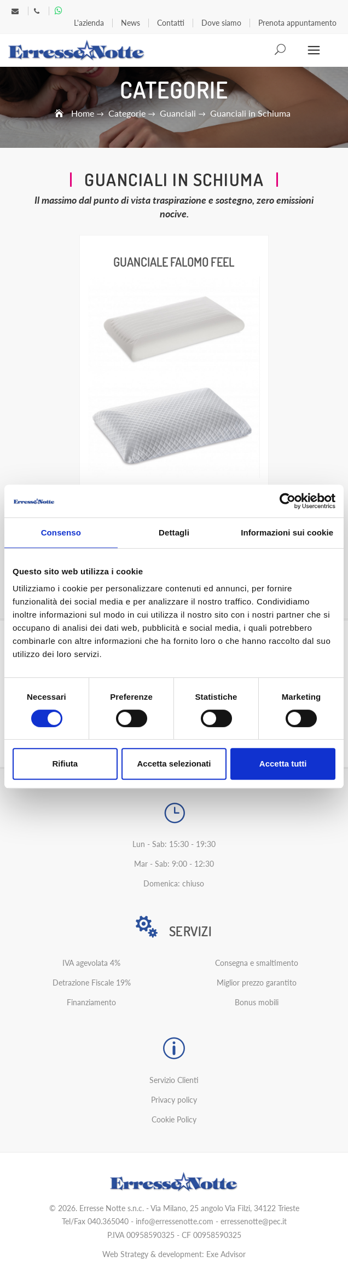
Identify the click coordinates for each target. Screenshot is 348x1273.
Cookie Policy (174, 1119)
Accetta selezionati (174, 763)
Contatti (170, 23)
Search (281, 50)
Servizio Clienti (174, 1080)
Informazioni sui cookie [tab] (287, 532)
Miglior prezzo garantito (257, 982)
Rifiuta (65, 763)
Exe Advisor (226, 1254)
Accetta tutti (283, 763)
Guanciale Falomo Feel (173, 261)
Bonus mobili (257, 1002)
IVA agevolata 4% (91, 962)
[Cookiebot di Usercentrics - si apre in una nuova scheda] (287, 501)
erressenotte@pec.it (254, 1221)
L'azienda (89, 23)
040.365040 (108, 1221)
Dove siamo (221, 23)
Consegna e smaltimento (256, 962)
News (130, 23)
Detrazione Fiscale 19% (92, 982)
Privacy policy (174, 1099)
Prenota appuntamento (297, 23)
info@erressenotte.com (174, 1221)
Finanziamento (91, 1002)
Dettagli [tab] (174, 532)
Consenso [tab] (61, 532)
